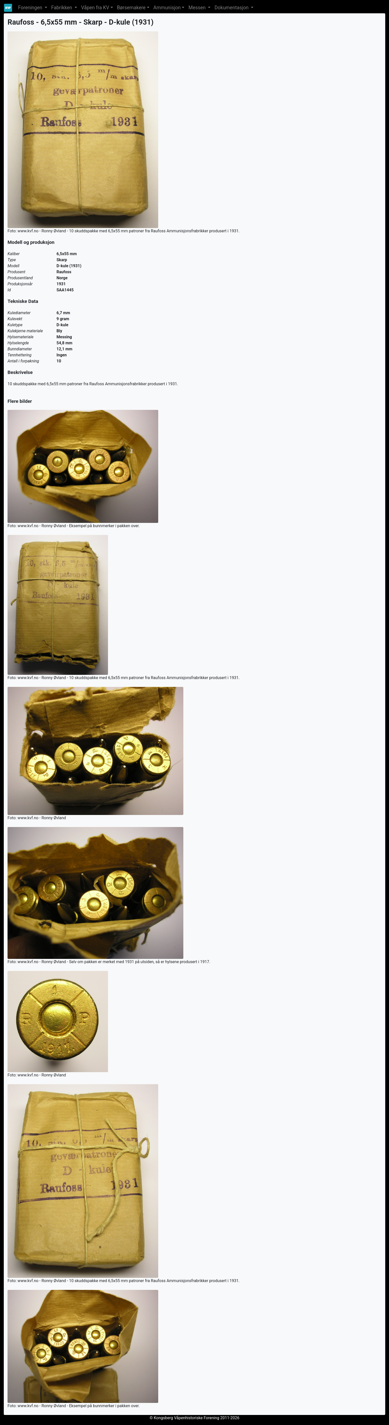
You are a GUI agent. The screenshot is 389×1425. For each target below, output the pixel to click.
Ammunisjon (167, 8)
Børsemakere (131, 8)
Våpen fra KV (95, 8)
